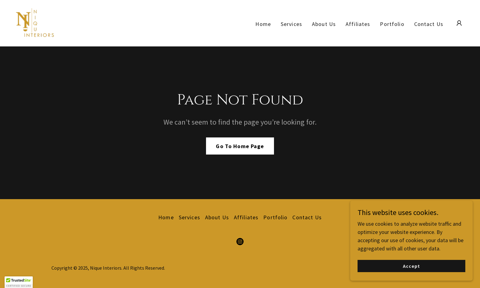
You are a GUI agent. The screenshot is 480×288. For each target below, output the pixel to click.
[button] (459, 23)
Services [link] (291, 23)
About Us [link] (324, 23)
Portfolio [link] (392, 23)
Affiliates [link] (358, 23)
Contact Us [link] (428, 23)
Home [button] (166, 217)
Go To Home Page (240, 146)
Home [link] (263, 23)
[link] (35, 22)
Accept (411, 270)
